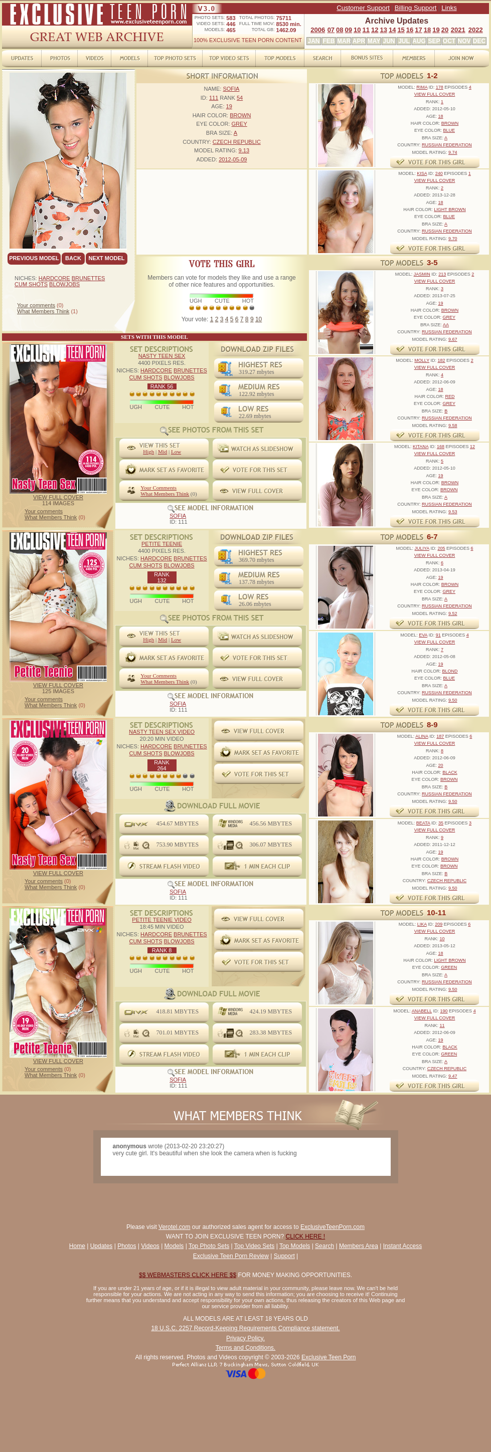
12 (374, 30)
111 (213, 98)
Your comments (36, 305)
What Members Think (43, 311)
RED (450, 396)
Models (174, 1246)
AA (446, 324)
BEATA (423, 822)
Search (324, 1246)
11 (366, 30)
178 (439, 87)
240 (439, 173)
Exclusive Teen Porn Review (231, 1256)
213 (442, 274)
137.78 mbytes (256, 581)
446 (230, 24)
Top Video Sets (254, 1246)
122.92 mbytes (256, 393)
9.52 (452, 613)
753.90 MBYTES (177, 844)
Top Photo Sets (209, 1246)
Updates (101, 1246)
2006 (317, 30)
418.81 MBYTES (177, 1011)
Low (176, 452)
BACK (73, 258)
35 (440, 822)
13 (383, 30)
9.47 (452, 1076)
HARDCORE (54, 278)
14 (392, 30)
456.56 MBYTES (270, 823)
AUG (419, 41)
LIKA (422, 924)
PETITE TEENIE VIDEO (161, 920)
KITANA (420, 446)
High (148, 452)
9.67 (452, 339)
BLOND (449, 671)
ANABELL (422, 1010)
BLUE (449, 130)
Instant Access (402, 1246)
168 (440, 446)
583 (230, 18)
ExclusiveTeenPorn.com (332, 1226)
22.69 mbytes (255, 416)
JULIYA (422, 548)
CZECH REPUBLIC (237, 142)
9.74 (452, 152)
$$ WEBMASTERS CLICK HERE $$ (187, 1275)
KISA (422, 173)
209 (438, 924)
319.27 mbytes (256, 371)
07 (331, 30)
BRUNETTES (88, 278)
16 (409, 30)
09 (348, 30)
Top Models (294, 1246)
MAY (374, 41)
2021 (458, 30)
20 (444, 30)
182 (441, 360)
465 (230, 30)
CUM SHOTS (31, 284)
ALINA (421, 736)
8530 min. (288, 24)
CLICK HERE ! (305, 1236)
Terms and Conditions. (245, 1347)
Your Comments (158, 488)
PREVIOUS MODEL (34, 258)
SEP (434, 41)
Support (284, 1256)
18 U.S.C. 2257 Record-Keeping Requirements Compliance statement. (245, 1328)
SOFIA (231, 89)
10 (357, 30)
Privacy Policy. (245, 1338)
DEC (479, 41)
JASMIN (422, 274)
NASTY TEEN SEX (162, 356)
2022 (475, 30)
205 (441, 548)
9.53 (452, 511)
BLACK (449, 772)
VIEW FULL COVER (58, 497)
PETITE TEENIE (161, 544)
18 (427, 30)
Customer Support (363, 8)
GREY (239, 124)
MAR (344, 41)
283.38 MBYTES (270, 1032)
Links (448, 8)
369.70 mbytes (256, 559)
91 (438, 635)
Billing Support (416, 8)
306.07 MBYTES (270, 844)
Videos (150, 1246)
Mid (162, 452)
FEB (329, 41)
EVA (423, 635)
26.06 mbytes (255, 603)
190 (444, 1010)
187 (440, 736)
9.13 (244, 150)
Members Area (358, 1246)
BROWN (240, 115)
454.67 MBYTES (177, 823)
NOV (463, 41)
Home (77, 1246)
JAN (313, 41)
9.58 (452, 425)
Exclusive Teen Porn (328, 1357)
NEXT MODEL (106, 258)
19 (435, 30)
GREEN (449, 967)
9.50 (452, 700)
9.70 (452, 238)
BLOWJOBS (64, 284)
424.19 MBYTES (270, 1011)
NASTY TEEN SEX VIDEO (162, 732)
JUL (404, 41)
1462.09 (286, 30)
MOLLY (421, 360)
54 (240, 98)
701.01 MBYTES (177, 1032)
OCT (449, 41)
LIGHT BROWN (449, 209)
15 (400, 30)
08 (339, 30)
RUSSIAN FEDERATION (447, 144)
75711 (284, 18)
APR (359, 41)
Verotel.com (174, 1226)
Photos (126, 1246)
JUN (389, 41)
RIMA (421, 87)
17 (418, 30)
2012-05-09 (233, 159)
